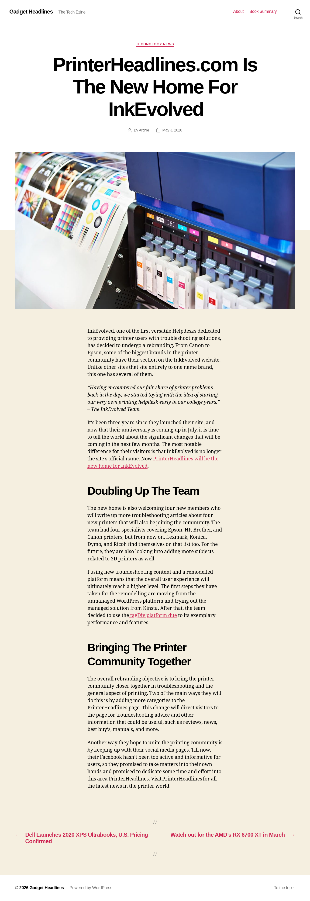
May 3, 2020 (172, 130)
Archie (144, 130)
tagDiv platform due (153, 615)
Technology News (155, 44)
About (238, 11)
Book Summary (263, 11)
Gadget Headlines (31, 11)
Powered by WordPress (90, 887)
